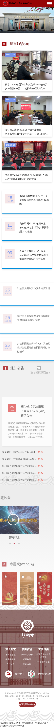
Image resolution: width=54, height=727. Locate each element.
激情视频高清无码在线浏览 (12, 725)
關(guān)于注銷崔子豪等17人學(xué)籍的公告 (33, 427)
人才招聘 (10, 664)
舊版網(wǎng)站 (27, 705)
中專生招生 (10, 659)
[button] (1, 543)
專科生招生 (10, 654)
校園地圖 (27, 664)
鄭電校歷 (27, 659)
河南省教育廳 (43, 662)
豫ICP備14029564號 (25, 696)
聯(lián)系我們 (27, 654)
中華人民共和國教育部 (43, 655)
